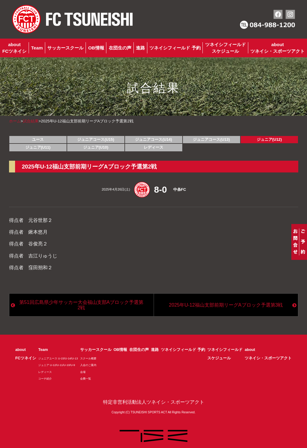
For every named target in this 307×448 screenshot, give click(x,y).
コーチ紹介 (45, 378)
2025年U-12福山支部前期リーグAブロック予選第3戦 (226, 305)
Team (37, 47)
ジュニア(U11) (38, 147)
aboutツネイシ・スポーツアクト (277, 48)
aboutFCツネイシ (14, 48)
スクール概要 (88, 358)
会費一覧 (85, 378)
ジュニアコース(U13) (211, 139)
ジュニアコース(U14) (153, 139)
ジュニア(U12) (269, 139)
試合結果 (31, 121)
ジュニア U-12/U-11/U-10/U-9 (56, 365)
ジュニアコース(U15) (95, 139)
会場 (83, 372)
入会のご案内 (88, 365)
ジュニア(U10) (95, 147)
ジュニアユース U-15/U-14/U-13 (58, 358)
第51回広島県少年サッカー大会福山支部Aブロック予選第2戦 (81, 305)
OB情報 (96, 47)
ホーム (15, 121)
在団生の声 (120, 47)
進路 (140, 47)
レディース (153, 147)
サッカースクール (65, 47)
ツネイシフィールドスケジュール (225, 48)
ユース (38, 139)
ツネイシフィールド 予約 (174, 47)
